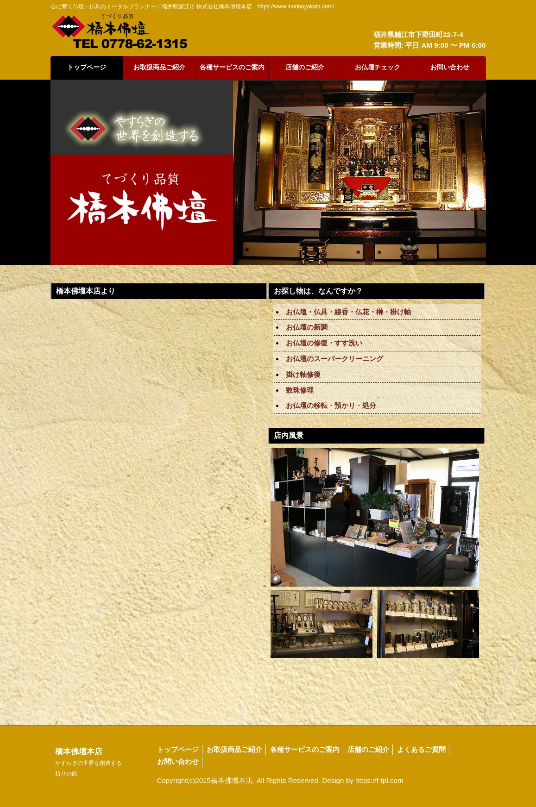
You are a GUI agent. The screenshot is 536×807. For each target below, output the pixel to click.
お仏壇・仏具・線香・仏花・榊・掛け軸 (348, 312)
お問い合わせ (449, 67)
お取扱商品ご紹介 (159, 67)
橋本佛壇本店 (88, 762)
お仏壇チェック (377, 67)
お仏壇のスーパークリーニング (334, 359)
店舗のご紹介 (304, 67)
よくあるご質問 (421, 749)
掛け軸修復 (303, 374)
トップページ (86, 67)
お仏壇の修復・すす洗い (324, 343)
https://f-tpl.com (379, 780)
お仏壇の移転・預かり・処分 (331, 405)
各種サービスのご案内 (232, 67)
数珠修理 (300, 390)
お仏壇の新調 (307, 327)
